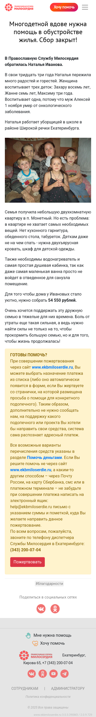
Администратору (68, 688)
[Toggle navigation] (85, 7)
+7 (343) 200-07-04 (57, 663)
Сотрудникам (24, 688)
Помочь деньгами (44, 457)
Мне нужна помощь (48, 636)
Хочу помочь (64, 7)
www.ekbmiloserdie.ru (52, 367)
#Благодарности (49, 584)
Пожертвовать (27, 561)
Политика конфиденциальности (48, 697)
